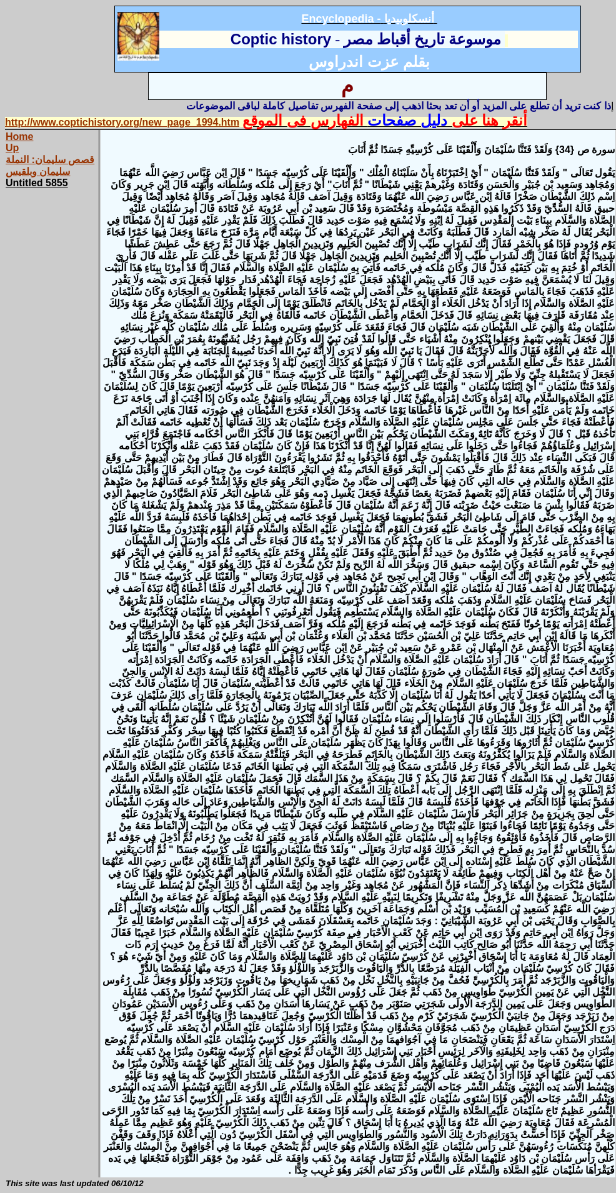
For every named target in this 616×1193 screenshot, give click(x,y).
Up (12, 147)
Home (19, 136)
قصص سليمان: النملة (50, 159)
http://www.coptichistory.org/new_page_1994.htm (122, 122)
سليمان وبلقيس (38, 171)
